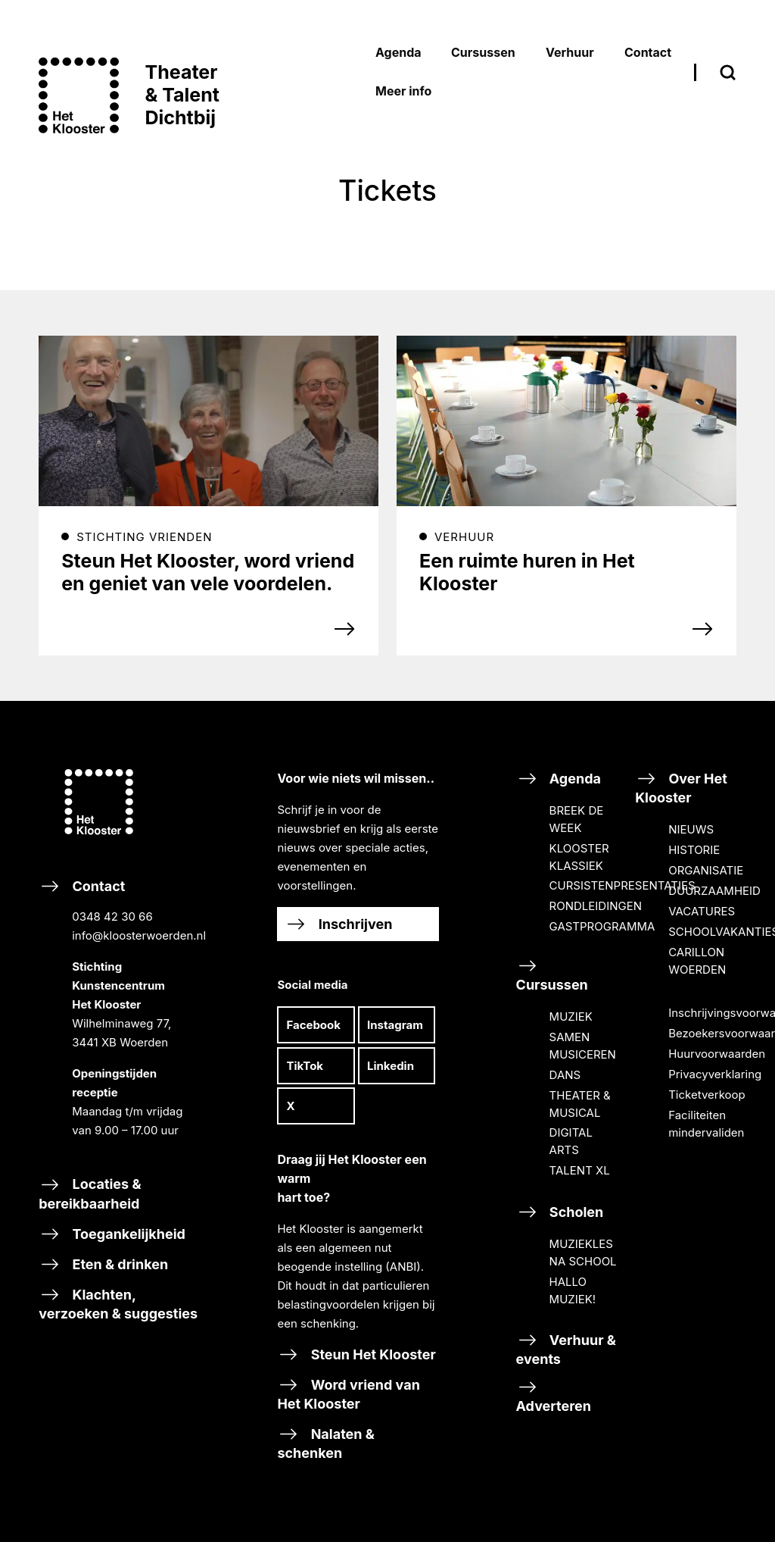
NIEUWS (691, 829)
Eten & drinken (103, 1264)
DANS (565, 1075)
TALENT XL (579, 1170)
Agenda (558, 779)
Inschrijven (338, 924)
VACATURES (701, 911)
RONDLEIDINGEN (595, 906)
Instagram (395, 1025)
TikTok (304, 1066)
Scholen (560, 1212)
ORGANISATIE (705, 870)
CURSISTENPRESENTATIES (622, 885)
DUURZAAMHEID (714, 891)
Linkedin (390, 1066)
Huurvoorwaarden (716, 1053)
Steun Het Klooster (356, 1354)
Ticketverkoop (706, 1094)
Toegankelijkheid (112, 1234)
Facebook (313, 1025)
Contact (119, 1020)
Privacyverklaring (714, 1074)
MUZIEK (571, 1016)
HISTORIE (694, 850)
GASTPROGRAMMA (602, 926)
